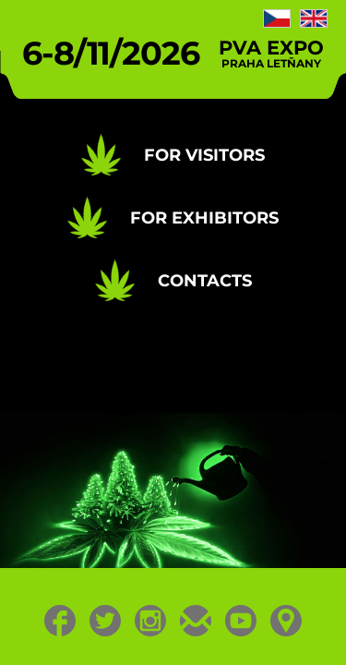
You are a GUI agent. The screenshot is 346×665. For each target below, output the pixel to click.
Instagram (151, 620)
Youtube (241, 620)
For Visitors (204, 155)
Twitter (105, 620)
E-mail (196, 620)
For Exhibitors (204, 218)
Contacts (205, 281)
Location (286, 620)
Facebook (60, 620)
